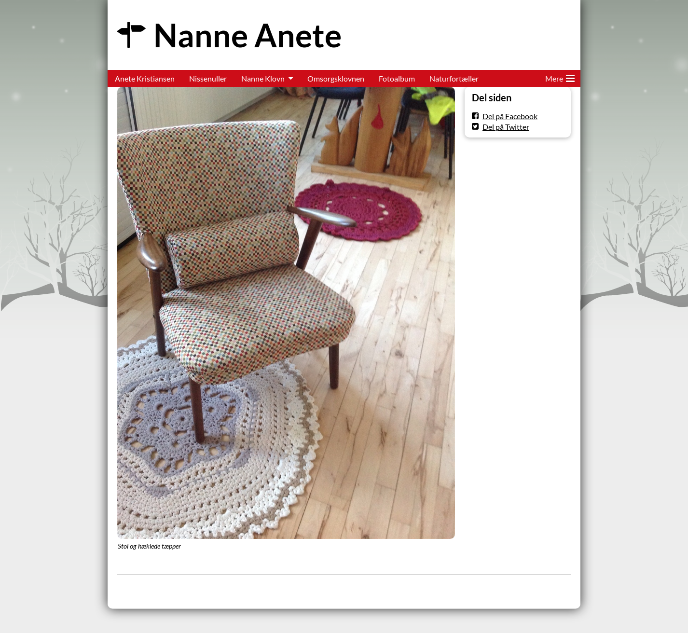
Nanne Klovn (263, 78)
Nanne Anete (247, 35)
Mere (560, 76)
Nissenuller (208, 78)
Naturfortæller (454, 78)
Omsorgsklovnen (335, 78)
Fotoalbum (397, 78)
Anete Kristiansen (145, 78)
